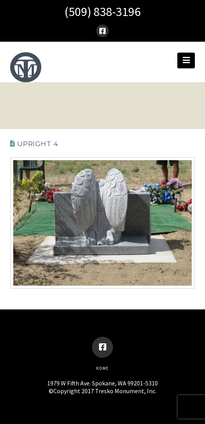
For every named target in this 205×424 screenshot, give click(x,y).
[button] (185, 60)
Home (102, 368)
